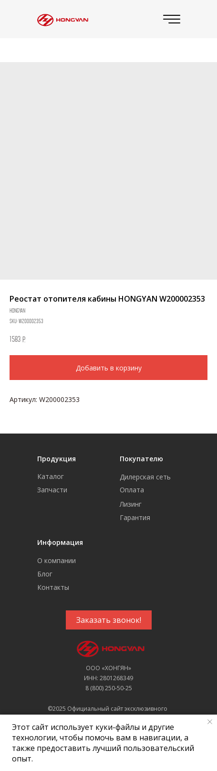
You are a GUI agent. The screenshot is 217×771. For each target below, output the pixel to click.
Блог (44, 573)
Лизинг (131, 504)
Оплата (132, 489)
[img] (61, 19)
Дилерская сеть (145, 476)
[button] (109, 620)
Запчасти (52, 489)
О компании (56, 560)
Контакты (53, 587)
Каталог (50, 476)
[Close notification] (210, 722)
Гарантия (135, 517)
